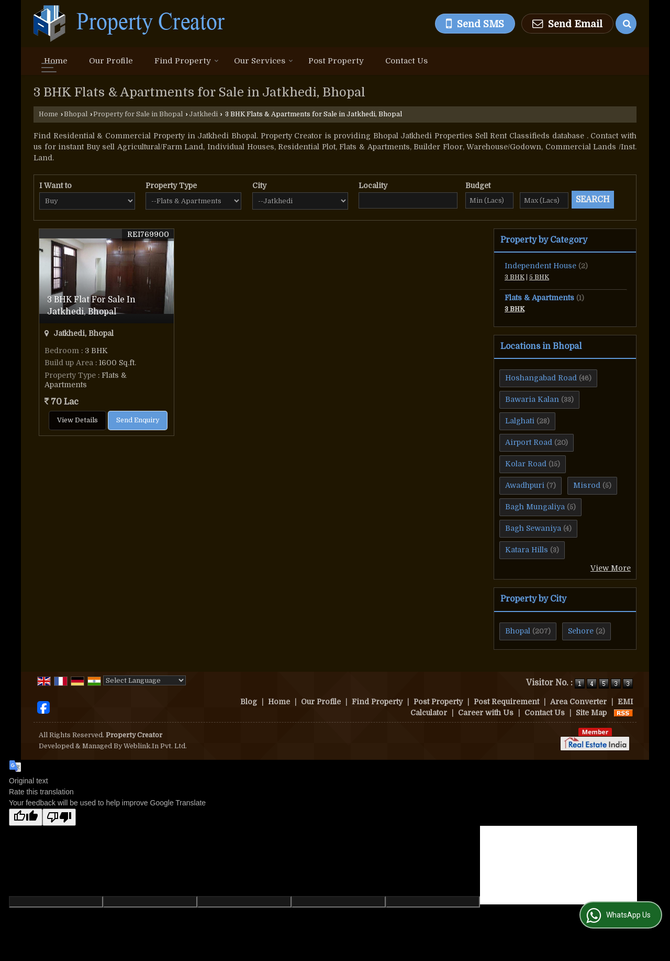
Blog (248, 701)
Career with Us (485, 712)
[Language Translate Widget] (144, 680)
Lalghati (519, 421)
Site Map (591, 712)
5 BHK (539, 277)
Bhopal (75, 114)
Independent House (540, 265)
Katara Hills (526, 549)
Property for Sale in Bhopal (138, 114)
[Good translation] (25, 817)
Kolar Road (525, 464)
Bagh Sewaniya (533, 528)
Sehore (581, 631)
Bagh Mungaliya (535, 507)
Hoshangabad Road (541, 378)
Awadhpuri (524, 485)
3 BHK (514, 277)
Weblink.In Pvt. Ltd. (155, 746)
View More (610, 568)
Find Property (186, 60)
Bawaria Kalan (532, 399)
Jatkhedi (203, 114)
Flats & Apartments (539, 297)
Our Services (263, 60)
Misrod (586, 485)
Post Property (336, 60)
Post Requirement (506, 701)
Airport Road (528, 442)
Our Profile (111, 60)
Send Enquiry (137, 420)
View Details (77, 420)
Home (56, 60)
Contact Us (406, 60)
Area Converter (578, 701)
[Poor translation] (59, 817)
